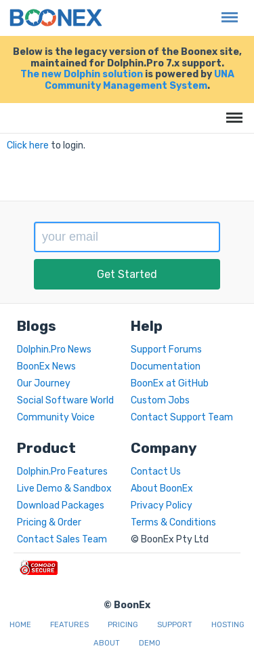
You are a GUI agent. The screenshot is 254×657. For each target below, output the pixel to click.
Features (69, 624)
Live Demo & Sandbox (64, 488)
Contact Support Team (182, 417)
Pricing (123, 624)
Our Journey (43, 383)
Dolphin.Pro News (54, 349)
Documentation (165, 366)
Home (20, 624)
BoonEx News (46, 366)
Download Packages (60, 505)
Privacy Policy (161, 505)
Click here (28, 145)
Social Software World (65, 400)
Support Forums (166, 349)
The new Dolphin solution (81, 74)
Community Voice (56, 417)
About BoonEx (162, 488)
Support (174, 624)
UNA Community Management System (139, 80)
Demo (150, 643)
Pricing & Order (49, 522)
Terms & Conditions (173, 522)
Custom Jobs (160, 400)
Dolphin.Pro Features (62, 471)
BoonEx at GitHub (170, 383)
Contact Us (156, 471)
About (106, 643)
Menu (226, 10)
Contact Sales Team (62, 539)
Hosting (228, 624)
